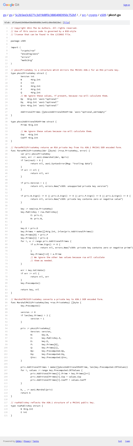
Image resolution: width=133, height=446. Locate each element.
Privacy (27, 441)
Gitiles (19, 441)
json (127, 441)
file (66, 22)
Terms (35, 441)
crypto (93, 15)
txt (120, 441)
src (84, 15)
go (4, 15)
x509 (103, 15)
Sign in (126, 4)
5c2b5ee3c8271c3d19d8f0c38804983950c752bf (45, 15)
